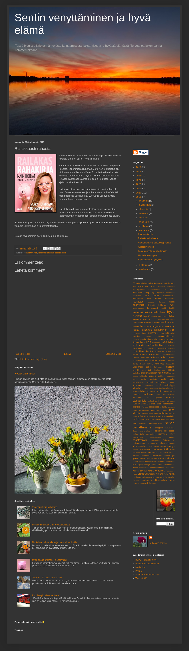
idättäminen (138, 322)
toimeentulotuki (160, 449)
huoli (172, 305)
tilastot (135, 449)
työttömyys (146, 458)
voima (171, 474)
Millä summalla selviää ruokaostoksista (51, 524)
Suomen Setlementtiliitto (147, 574)
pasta (172, 401)
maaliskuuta (145, 269)
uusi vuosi (169, 458)
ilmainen (169, 322)
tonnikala (136, 453)
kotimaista (145, 357)
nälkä (158, 395)
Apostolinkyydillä (146, 247)
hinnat (171, 302)
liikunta (171, 370)
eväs (149, 298)
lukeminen (156, 373)
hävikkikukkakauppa (141, 319)
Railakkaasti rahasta (148, 238)
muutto (166, 391)
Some (135, 431)
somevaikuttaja (144, 431)
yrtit (146, 483)
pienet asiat (155, 404)
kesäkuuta (144, 226)
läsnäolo (152, 376)
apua (140, 286)
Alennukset (158, 283)
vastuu (135, 468)
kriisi (163, 357)
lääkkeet (161, 376)
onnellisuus (137, 397)
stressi (171, 431)
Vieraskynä (143, 474)
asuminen (170, 286)
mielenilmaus (138, 388)
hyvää (146, 316)
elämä (156, 295)
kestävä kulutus (167, 342)
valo (134, 465)
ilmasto (136, 327)
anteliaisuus (169, 283)
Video (135, 474)
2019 (139, 197)
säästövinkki (60, 253)
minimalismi (169, 388)
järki (167, 333)
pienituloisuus (168, 404)
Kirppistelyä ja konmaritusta (45, 595)
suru (142, 434)
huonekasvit (152, 308)
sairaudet (170, 419)
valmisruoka (169, 462)
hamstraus (169, 298)
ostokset (170, 397)
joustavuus (137, 333)
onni (148, 397)
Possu (135, 410)
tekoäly (163, 446)
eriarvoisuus (138, 298)
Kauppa (136, 342)
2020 (139, 193)
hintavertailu (138, 305)
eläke (147, 296)
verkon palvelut (139, 471)
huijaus (151, 305)
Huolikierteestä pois (147, 255)
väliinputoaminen (148, 477)
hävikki (171, 316)
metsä (158, 385)
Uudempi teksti (22, 354)
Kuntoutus (170, 361)
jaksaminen (160, 329)
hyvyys (163, 312)
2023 (139, 180)
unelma (161, 458)
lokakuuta (144, 209)
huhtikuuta (144, 265)
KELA (148, 342)
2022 (139, 184)
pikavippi (136, 407)
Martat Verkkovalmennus (147, 563)
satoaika (142, 423)
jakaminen (147, 330)
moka (135, 391)
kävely (150, 364)
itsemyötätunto (157, 326)
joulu (172, 330)
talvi (150, 446)
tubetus (143, 453)
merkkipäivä (148, 385)
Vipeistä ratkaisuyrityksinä (44, 507)
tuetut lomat (157, 453)
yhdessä (136, 480)
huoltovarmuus (138, 308)
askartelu (161, 286)
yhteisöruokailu (160, 480)
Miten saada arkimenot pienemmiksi (49, 560)
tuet (149, 452)
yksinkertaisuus (139, 483)
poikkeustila (154, 407)
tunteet (136, 455)
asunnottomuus (154, 290)
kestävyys (156, 342)
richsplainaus (152, 416)
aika (151, 283)
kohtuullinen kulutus (143, 351)
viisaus (152, 474)
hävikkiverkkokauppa (166, 320)
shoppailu (159, 428)
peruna (144, 404)
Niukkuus (136, 395)
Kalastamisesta (145, 234)
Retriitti (143, 416)
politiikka (163, 407)
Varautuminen (169, 465)
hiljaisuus (161, 302)
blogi (147, 292)
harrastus (138, 301)
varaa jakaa (157, 464)
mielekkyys (169, 385)
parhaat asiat (153, 401)
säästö (171, 437)
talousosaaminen (167, 443)
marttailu (153, 379)
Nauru (172, 391)
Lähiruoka (143, 376)
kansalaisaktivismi (165, 336)
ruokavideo (155, 419)
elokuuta (143, 217)
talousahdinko (152, 443)
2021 (139, 188)
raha (171, 409)
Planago (145, 407)
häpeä (154, 316)
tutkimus (167, 456)
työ (173, 455)
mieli (158, 388)
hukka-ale (162, 305)
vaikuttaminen (158, 461)
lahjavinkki (170, 364)
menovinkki (161, 382)
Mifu (162, 388)
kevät (141, 345)
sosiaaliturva (156, 431)
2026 (139, 167)
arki (146, 286)
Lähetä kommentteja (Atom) (33, 359)
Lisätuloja (136, 373)
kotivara (155, 357)
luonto (165, 373)
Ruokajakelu (145, 419)
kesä (135, 345)
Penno (138, 571)
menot (150, 382)
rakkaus (157, 413)
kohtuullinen (169, 348)
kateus (163, 339)
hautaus (151, 302)
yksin (172, 480)
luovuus (171, 373)
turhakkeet (145, 455)
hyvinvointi (138, 312)
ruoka (136, 419)
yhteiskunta (147, 480)
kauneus (170, 339)
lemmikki (136, 370)
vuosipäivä (137, 477)
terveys (170, 446)
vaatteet (148, 461)
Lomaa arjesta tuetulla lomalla (152, 251)
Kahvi (172, 333)
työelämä (137, 458)
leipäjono (170, 367)
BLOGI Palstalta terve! (146, 560)
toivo (172, 449)
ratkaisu (164, 413)
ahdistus (144, 283)
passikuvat (164, 401)
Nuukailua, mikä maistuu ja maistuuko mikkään (54, 542)
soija (172, 428)
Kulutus (162, 360)
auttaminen (137, 292)
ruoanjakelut (169, 416)
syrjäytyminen (138, 437)
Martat (143, 379)
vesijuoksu (170, 471)
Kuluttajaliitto (138, 360)
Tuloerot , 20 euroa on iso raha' (47, 577)
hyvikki (171, 308)
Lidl (149, 370)
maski (163, 379)
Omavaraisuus (168, 395)
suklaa (135, 434)
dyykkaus (160, 293)
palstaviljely (139, 400)
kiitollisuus (160, 345)
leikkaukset (158, 367)
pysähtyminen (162, 410)
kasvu (157, 339)
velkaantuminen (157, 468)
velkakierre (169, 468)
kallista (148, 336)
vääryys (159, 477)
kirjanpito (142, 348)
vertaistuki (160, 470)
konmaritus (154, 354)
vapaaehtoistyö (143, 464)
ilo (141, 326)
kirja (135, 348)
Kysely (142, 364)
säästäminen (156, 437)
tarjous (156, 446)
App (134, 286)
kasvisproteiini (138, 339)
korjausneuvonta (168, 355)
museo (152, 391)
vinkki (159, 473)
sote (165, 431)
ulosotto (154, 458)
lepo (144, 370)
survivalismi (150, 434)
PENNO (136, 404)
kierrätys (150, 345)
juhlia (144, 333)
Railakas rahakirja (46, 253)
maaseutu (170, 376)
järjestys (152, 333)
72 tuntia (136, 283)
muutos (159, 391)
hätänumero (162, 316)
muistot (146, 391)
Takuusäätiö (155, 440)
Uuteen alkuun (138, 462)
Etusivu (67, 354)
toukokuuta (144, 230)
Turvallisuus (156, 455)
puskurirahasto (144, 410)
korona (136, 357)
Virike (166, 474)
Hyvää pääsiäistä (25, 373)
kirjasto (151, 348)
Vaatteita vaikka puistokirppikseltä (154, 242)
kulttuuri (171, 357)
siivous (167, 428)
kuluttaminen (31, 253)
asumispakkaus (139, 290)
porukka (171, 407)
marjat (135, 379)
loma (143, 373)
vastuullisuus (144, 468)
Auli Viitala (168, 290)
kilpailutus (170, 345)
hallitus (158, 298)
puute (153, 410)
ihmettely (148, 322)
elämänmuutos (168, 296)
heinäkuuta (144, 222)
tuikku (165, 453)
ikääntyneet (159, 322)
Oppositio (158, 398)
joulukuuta (144, 200)
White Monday (168, 477)
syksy (172, 434)
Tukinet (171, 453)
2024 (139, 175)
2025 (139, 171)
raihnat (136, 413)
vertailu (151, 471)
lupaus (135, 376)
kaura (142, 342)
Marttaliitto (140, 567)
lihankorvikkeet (159, 370)
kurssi (135, 363)
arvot (153, 286)
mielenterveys (150, 388)
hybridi (163, 308)
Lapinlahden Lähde (142, 367)
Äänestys (152, 483)
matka (171, 379)
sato (134, 423)
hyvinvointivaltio (151, 312)
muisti (140, 391)
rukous (160, 416)
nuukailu (148, 394)
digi (153, 293)
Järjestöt (160, 333)
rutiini (163, 419)
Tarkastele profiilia (158, 543)
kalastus (136, 336)
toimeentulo (145, 449)
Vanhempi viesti (113, 354)
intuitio (146, 327)
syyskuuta (144, 213)
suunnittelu (162, 434)
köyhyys (159, 363)
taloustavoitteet (140, 446)
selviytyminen (155, 423)
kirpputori (160, 348)
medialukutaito (138, 382)
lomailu (148, 373)
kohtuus (143, 354)
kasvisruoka (149, 339)
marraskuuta (145, 205)
